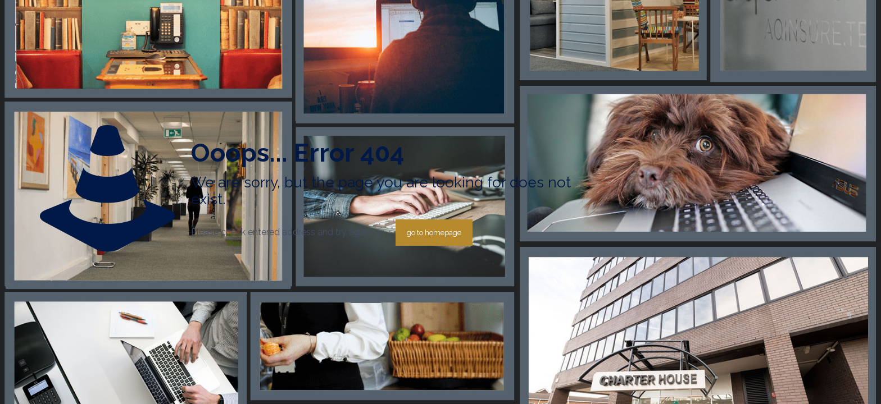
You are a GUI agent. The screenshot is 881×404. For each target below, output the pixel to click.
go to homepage (434, 232)
